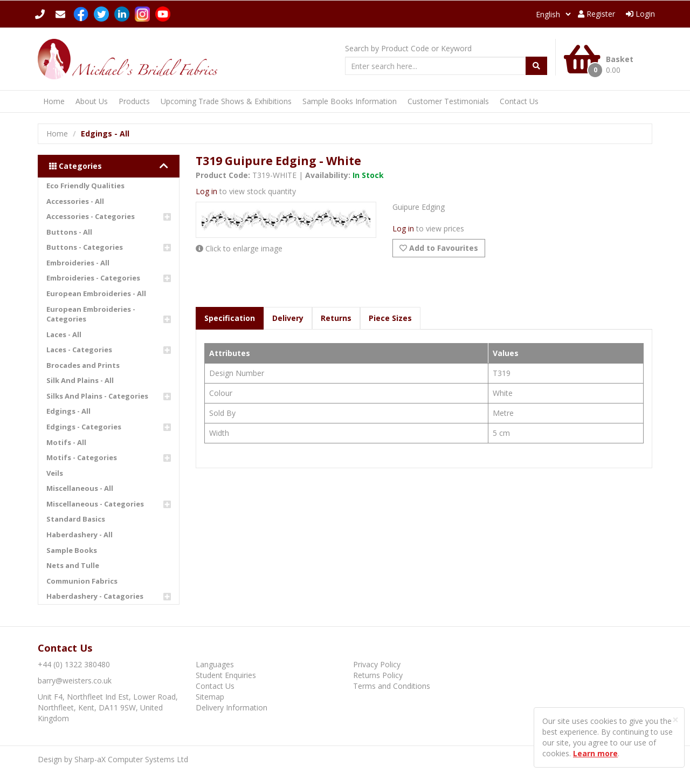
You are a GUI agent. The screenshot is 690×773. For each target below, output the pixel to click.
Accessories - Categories (90, 216)
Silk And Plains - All (80, 380)
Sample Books (71, 550)
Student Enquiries (226, 675)
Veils (54, 473)
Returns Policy (378, 675)
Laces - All (63, 334)
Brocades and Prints (83, 365)
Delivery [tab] (287, 318)
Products (134, 101)
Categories (108, 166)
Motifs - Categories (81, 457)
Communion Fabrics (82, 581)
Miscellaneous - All (79, 488)
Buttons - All (69, 232)
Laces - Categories (79, 349)
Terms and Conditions (391, 686)
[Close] (675, 720)
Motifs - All (66, 442)
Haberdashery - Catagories (94, 596)
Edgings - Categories (83, 427)
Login (640, 14)
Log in (206, 191)
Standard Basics (75, 519)
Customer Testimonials (448, 101)
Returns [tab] (336, 318)
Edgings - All (68, 411)
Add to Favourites (438, 248)
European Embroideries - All (96, 293)
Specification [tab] (229, 318)
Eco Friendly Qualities (85, 185)
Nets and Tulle (72, 565)
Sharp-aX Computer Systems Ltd (131, 759)
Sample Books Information (349, 101)
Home (54, 101)
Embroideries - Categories (93, 278)
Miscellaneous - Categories (95, 504)
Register (596, 14)
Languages (215, 664)
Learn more (595, 753)
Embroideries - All (77, 263)
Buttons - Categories (84, 247)
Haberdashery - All (79, 534)
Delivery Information (231, 707)
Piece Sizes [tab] (390, 318)
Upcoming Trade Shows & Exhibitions (226, 101)
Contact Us (519, 101)
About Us (91, 101)
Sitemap (210, 697)
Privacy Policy (377, 664)
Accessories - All (75, 201)
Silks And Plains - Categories (97, 396)
